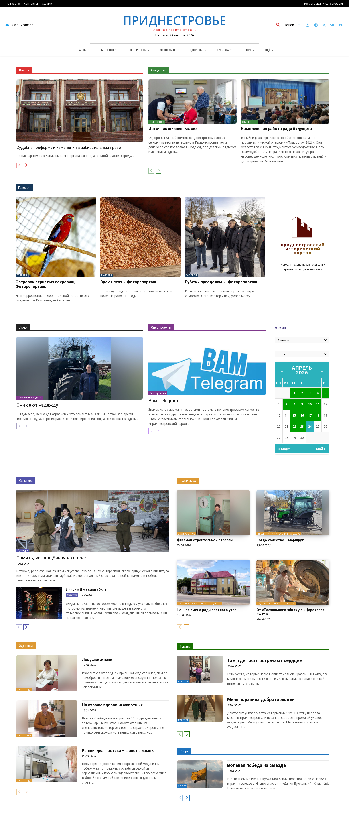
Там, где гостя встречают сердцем (265, 660)
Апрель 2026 (302, 370)
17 (310, 415)
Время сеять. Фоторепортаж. (128, 282)
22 (294, 426)
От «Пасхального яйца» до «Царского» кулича (290, 612)
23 (302, 426)
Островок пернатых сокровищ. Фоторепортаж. (46, 284)
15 (294, 415)
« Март (284, 449)
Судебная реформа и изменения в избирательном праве (68, 147)
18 (317, 415)
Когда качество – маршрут (280, 540)
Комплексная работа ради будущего (276, 128)
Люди (23, 327)
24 (310, 426)
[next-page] (26, 165)
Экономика (187, 481)
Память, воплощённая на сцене (51, 558)
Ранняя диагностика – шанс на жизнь (118, 750)
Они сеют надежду (37, 405)
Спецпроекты (161, 327)
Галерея (24, 187)
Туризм (185, 646)
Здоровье (26, 646)
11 (317, 404)
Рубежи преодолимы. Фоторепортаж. (221, 282)
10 (310, 404)
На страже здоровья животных (112, 705)
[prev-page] (19, 165)
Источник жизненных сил (173, 128)
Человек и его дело (29, 397)
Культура (26, 480)
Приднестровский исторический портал (303, 249)
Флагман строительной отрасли (205, 540)
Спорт (184, 751)
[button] (283, 25)
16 (302, 415)
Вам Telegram (163, 400)
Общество (158, 70)
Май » (321, 449)
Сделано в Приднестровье (276, 603)
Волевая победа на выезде (256, 765)
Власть (24, 70)
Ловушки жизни (97, 659)
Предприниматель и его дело (278, 533)
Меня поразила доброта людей (260, 699)
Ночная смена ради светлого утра (207, 610)
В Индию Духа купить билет (87, 589)
